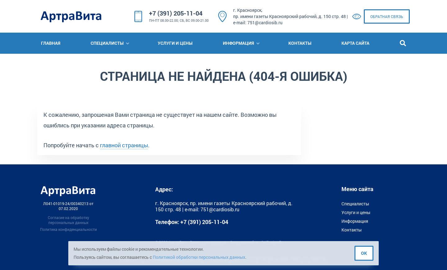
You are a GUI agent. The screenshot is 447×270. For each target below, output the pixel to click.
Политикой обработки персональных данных (199, 257)
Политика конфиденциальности (68, 229)
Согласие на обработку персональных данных (68, 220)
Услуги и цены (175, 43)
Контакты (299, 43)
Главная (50, 43)
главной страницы (124, 145)
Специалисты (107, 43)
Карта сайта (355, 43)
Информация (238, 43)
